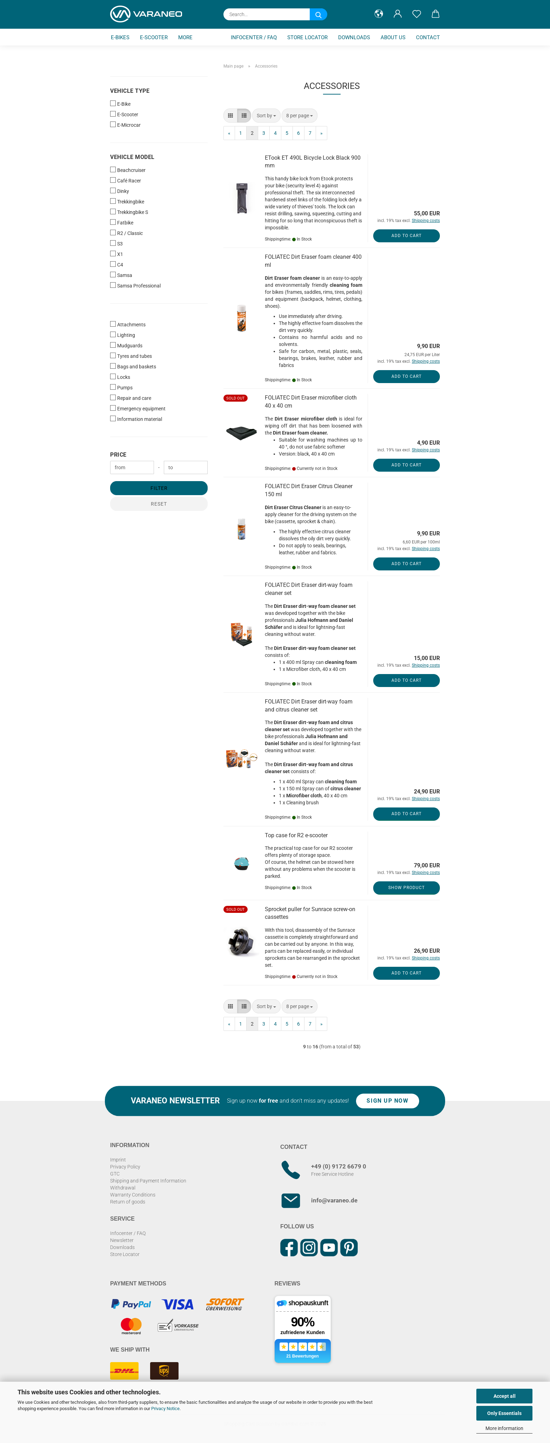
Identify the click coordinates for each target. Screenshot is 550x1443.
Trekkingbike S (129, 212)
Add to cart (406, 235)
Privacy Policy (125, 1167)
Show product (406, 887)
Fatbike (121, 222)
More (185, 37)
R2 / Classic (126, 233)
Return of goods (127, 1202)
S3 (116, 243)
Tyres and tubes (131, 356)
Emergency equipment (138, 408)
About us (393, 37)
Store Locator (307, 37)
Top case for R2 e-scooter (296, 835)
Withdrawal (122, 1188)
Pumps (121, 387)
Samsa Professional (135, 285)
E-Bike (120, 103)
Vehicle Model (132, 157)
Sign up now (387, 1101)
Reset (159, 504)
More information (504, 1428)
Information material (136, 419)
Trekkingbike (127, 201)
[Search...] (318, 14)
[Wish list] (416, 14)
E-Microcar (125, 125)
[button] (378, 14)
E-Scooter (154, 37)
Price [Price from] (118, 454)
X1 (116, 254)
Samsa (121, 275)
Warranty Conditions (132, 1195)
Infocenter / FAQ (254, 37)
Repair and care (130, 398)
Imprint (118, 1160)
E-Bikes (120, 37)
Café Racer (125, 180)
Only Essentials (504, 1413)
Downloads (354, 37)
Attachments (128, 324)
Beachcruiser (128, 170)
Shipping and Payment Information (148, 1181)
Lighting (122, 335)
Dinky (119, 191)
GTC (115, 1174)
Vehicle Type (129, 91)
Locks (120, 377)
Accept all (505, 1396)
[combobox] (266, 116)
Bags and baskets (133, 366)
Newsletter (122, 1240)
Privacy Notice (165, 1408)
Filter (159, 488)
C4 (116, 264)
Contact (428, 37)
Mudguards (126, 345)
